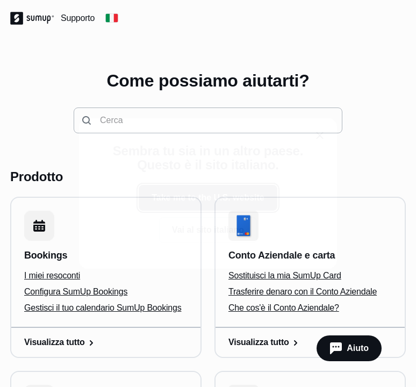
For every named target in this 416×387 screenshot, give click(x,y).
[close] (320, 135)
